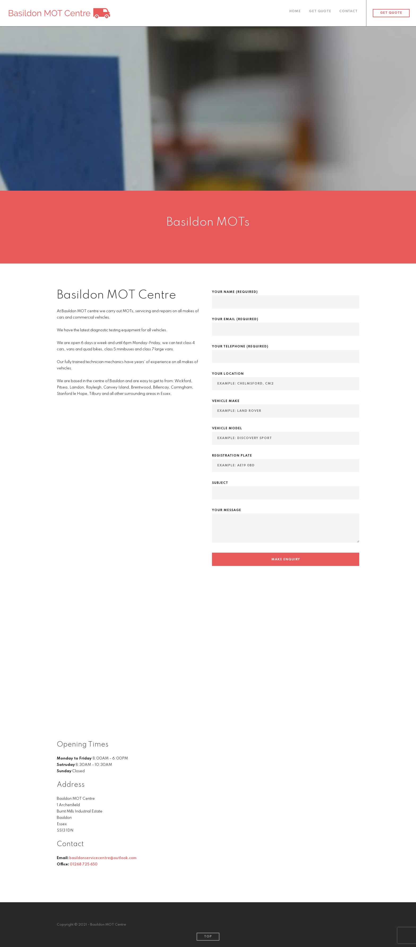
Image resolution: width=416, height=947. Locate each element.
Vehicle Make (285, 406)
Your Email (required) (285, 324)
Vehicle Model (285, 433)
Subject (285, 487)
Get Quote (320, 13)
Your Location (285, 378)
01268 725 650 (84, 864)
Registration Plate (285, 460)
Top (208, 936)
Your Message (285, 529)
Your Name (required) (285, 297)
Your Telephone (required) (285, 351)
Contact (348, 13)
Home (294, 13)
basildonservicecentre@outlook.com (103, 858)
